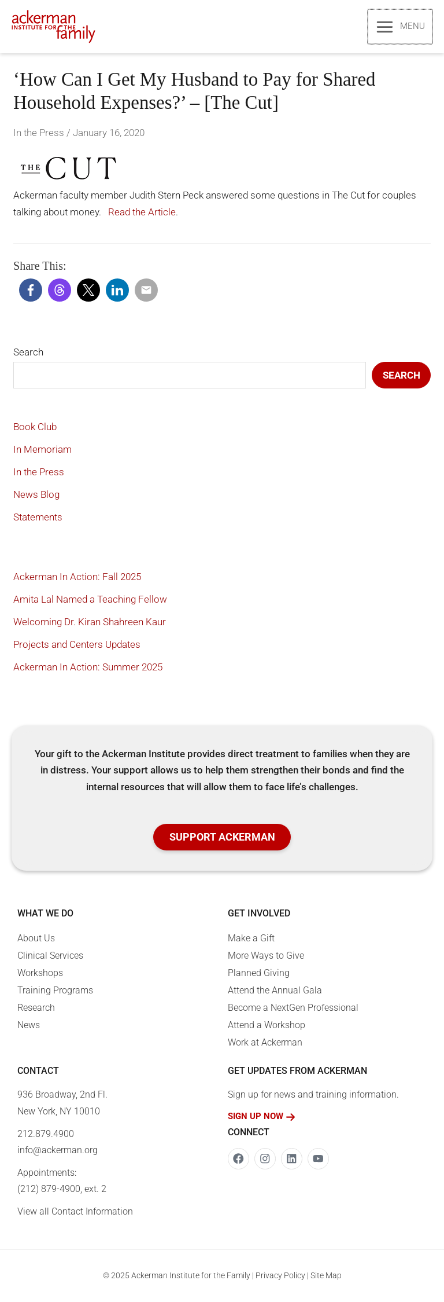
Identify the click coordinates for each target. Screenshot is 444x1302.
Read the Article (141, 213)
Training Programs (55, 991)
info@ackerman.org (57, 1151)
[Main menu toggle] (400, 26)
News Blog (36, 495)
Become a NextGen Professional (293, 1008)
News (28, 1026)
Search (28, 353)
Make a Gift (251, 939)
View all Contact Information (75, 1212)
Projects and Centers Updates (76, 645)
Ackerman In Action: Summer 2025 (87, 668)
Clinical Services (50, 956)
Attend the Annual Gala (275, 991)
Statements (37, 518)
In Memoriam (42, 450)
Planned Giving (259, 974)
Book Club (35, 428)
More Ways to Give (266, 956)
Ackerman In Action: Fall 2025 (77, 578)
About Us (36, 939)
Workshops (40, 974)
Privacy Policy (280, 1276)
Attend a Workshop (266, 1026)
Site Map (326, 1276)
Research (36, 1008)
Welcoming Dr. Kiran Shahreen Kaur (89, 623)
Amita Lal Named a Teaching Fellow (90, 600)
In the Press (38, 134)
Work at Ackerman (265, 1043)
